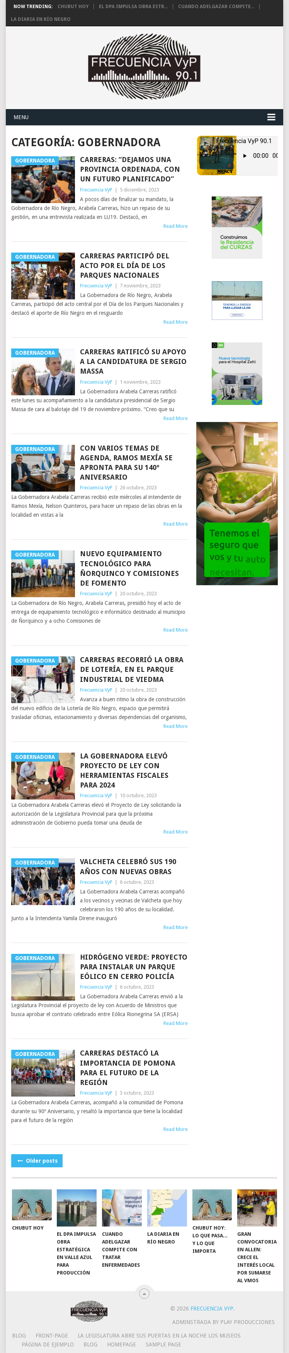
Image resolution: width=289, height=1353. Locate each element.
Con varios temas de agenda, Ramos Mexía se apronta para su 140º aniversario (126, 463)
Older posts (37, 1161)
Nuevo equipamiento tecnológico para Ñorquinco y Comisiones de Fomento (129, 568)
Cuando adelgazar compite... (216, 6)
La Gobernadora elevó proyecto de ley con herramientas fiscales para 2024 (124, 770)
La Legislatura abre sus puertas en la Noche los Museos (159, 1335)
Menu (21, 117)
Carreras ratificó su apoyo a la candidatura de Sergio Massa (133, 361)
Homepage (121, 1344)
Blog (19, 1335)
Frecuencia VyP (96, 190)
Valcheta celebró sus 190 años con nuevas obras (128, 866)
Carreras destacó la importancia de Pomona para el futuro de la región (127, 1067)
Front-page (52, 1335)
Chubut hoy (73, 6)
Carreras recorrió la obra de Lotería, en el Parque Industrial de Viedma (132, 669)
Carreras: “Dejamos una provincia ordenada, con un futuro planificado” (130, 169)
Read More (175, 226)
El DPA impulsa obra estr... (133, 6)
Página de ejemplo (48, 1344)
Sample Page (163, 1344)
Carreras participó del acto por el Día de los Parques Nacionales (124, 265)
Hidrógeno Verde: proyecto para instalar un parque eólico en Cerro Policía (133, 967)
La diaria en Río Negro (41, 19)
